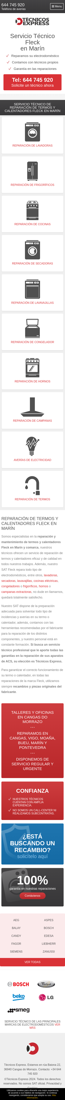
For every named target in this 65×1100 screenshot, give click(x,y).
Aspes (48, 920)
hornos (43, 586)
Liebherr (49, 943)
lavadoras (50, 575)
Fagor (16, 943)
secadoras (8, 581)
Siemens (16, 951)
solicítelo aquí (32, 846)
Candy (16, 935)
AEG (16, 920)
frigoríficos (30, 586)
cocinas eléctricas (46, 581)
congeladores (11, 586)
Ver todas (33, 962)
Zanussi (49, 951)
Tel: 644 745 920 (32, 80)
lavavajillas (24, 581)
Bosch (49, 928)
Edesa (48, 935)
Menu (57, 6)
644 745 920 (12, 4)
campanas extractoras (16, 592)
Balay (16, 928)
